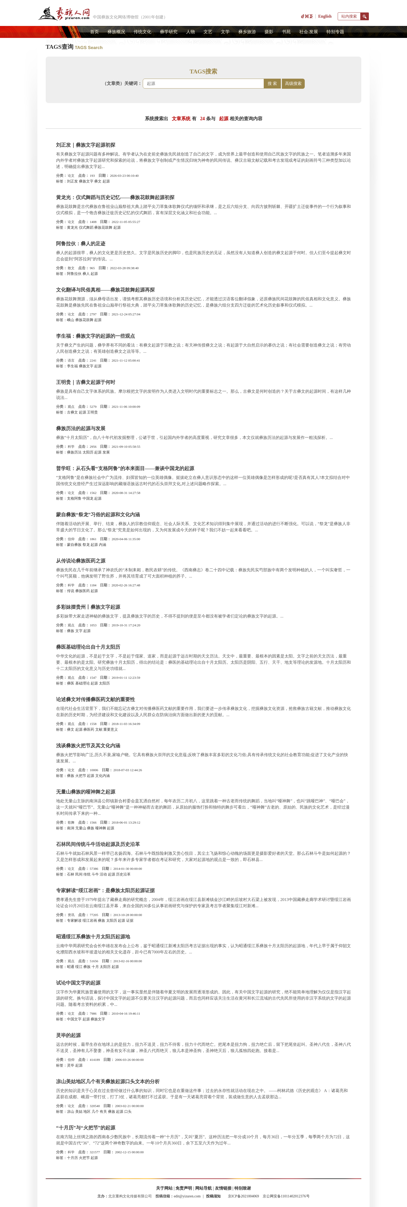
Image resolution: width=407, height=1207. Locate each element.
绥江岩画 (90, 921)
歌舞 (71, 822)
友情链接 (223, 1188)
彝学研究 (169, 31)
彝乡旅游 (247, 31)
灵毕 (70, 1065)
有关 (103, 1112)
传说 (70, 591)
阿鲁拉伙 (74, 274)
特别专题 (335, 31)
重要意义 (110, 729)
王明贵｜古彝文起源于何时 (85, 382)
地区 (87, 1112)
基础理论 (82, 683)
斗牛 (95, 874)
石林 (70, 874)
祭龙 (86, 545)
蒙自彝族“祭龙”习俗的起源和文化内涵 (98, 514)
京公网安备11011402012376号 (286, 1196)
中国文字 (74, 1019)
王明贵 (92, 412)
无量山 (80, 828)
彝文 (97, 181)
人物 (190, 31)
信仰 (71, 539)
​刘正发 (72, 181)
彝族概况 (116, 31)
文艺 (208, 31)
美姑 (79, 1112)
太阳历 (88, 452)
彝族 (70, 631)
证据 (129, 921)
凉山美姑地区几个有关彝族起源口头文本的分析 (108, 1081)
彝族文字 (86, 181)
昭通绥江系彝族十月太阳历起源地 (93, 936)
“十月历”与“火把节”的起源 (85, 1127)
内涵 (102, 545)
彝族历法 (74, 452)
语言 (71, 360)
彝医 (70, 683)
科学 (71, 447)
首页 (94, 31)
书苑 (286, 31)
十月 (95, 967)
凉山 (70, 1112)
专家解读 (74, 921)
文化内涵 (102, 776)
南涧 (70, 828)
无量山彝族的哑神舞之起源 (85, 792)
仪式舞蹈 (86, 227)
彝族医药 (82, 591)
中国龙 (88, 498)
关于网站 (164, 1188)
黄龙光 (72, 227)
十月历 (72, 1158)
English (325, 16)
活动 (103, 874)
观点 (71, 407)
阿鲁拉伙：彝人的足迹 (80, 243)
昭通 (70, 967)
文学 (225, 31)
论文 (71, 176)
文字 (79, 631)
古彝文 (72, 412)
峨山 (70, 320)
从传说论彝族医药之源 (80, 561)
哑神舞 (100, 828)
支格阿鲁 (74, 498)
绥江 (79, 967)
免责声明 (183, 1188)
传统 (87, 874)
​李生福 (72, 366)
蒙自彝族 (74, 545)
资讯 (71, 915)
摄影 (268, 31)
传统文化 (142, 31)
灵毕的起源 (68, 1035)
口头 (128, 1112)
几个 (95, 1112)
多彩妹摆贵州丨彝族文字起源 (88, 607)
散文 (71, 268)
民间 (79, 874)
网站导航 (203, 1188)
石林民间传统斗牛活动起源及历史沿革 (98, 844)
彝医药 (88, 729)
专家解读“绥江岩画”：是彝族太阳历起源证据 (105, 890)
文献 (99, 729)
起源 (106, 181)
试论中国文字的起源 (78, 983)
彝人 (86, 274)
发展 (106, 452)
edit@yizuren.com (187, 1196)
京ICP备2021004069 (243, 1196)
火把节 (80, 776)
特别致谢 (242, 1188)
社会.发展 (308, 31)
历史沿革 (123, 874)
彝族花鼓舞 (103, 227)
